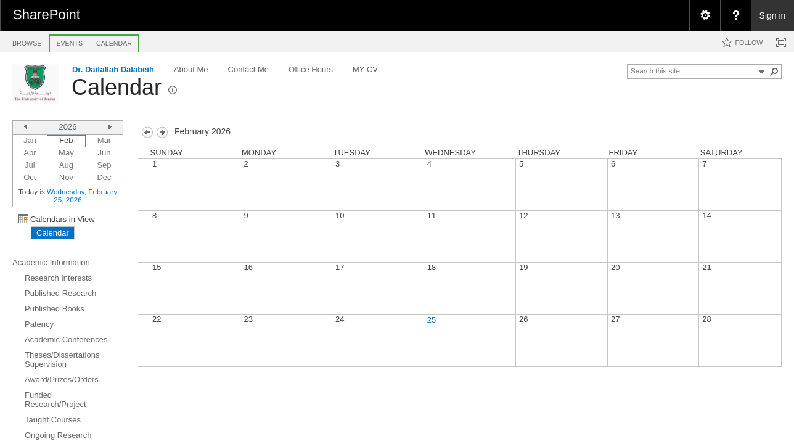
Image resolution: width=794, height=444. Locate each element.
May (66, 152)
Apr (29, 152)
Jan (29, 140)
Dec (104, 177)
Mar (104, 140)
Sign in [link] (772, 15)
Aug (66, 165)
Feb (66, 140)
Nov (66, 177)
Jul (30, 165)
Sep (104, 165)
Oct (29, 177)
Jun (104, 152)
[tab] (27, 41)
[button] (774, 71)
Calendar (117, 87)
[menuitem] (704, 15)
